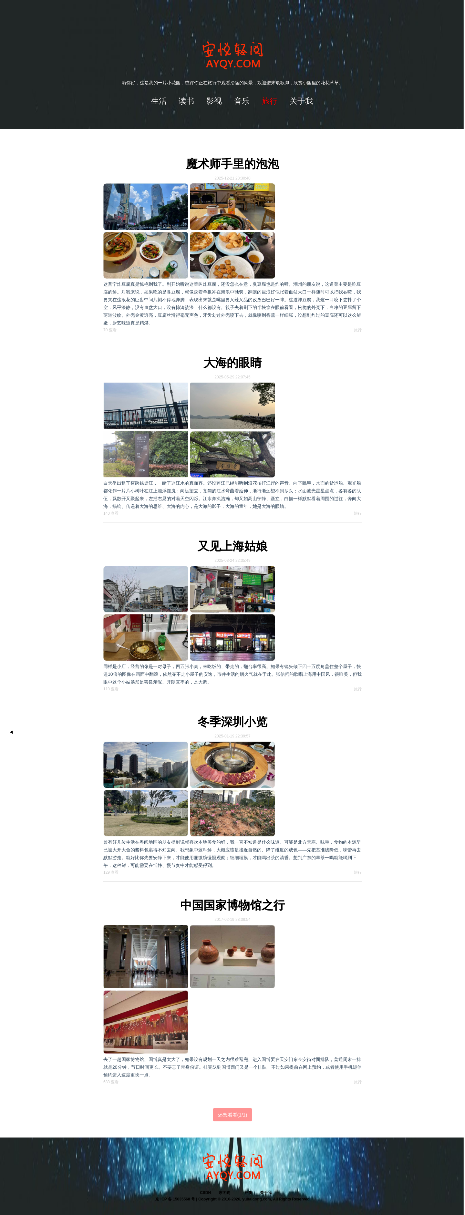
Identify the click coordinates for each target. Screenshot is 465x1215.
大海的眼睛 (232, 362)
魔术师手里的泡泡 (232, 163)
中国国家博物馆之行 (232, 905)
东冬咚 (224, 1192)
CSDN (205, 1192)
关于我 (266, 1192)
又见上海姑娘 (232, 546)
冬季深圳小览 (232, 721)
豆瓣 (248, 1192)
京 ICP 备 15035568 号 (175, 1199)
